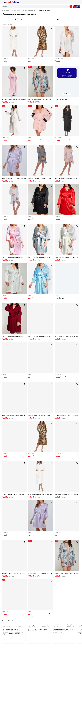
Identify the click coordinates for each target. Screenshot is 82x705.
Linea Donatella (59, 58)
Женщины (13, 10)
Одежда (19, 10)
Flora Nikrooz (58, 137)
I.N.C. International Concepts (9, 98)
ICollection (31, 98)
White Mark (5, 58)
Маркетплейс (5, 10)
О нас (76, 6)
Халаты (25, 10)
